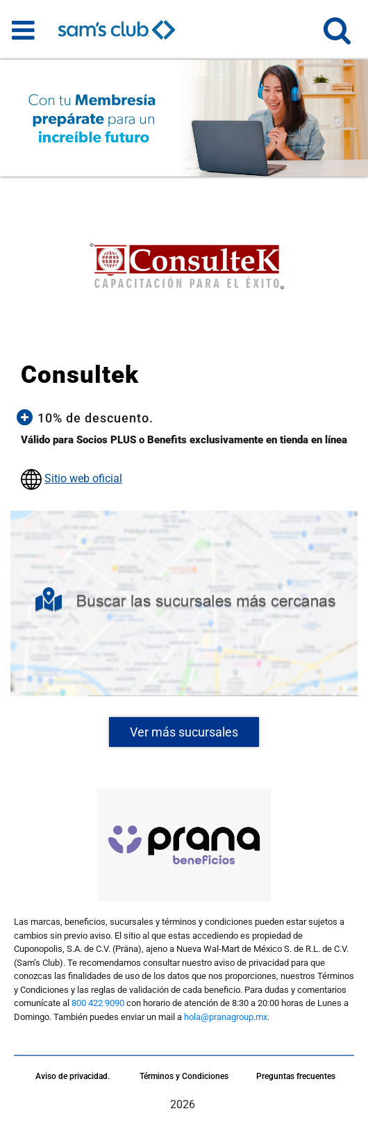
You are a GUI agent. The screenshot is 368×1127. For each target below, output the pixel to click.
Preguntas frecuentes (295, 1076)
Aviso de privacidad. (72, 1076)
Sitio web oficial (83, 478)
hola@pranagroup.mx (225, 1017)
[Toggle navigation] (23, 30)
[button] (337, 36)
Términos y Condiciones (184, 1076)
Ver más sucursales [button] (184, 732)
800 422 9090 (98, 1003)
